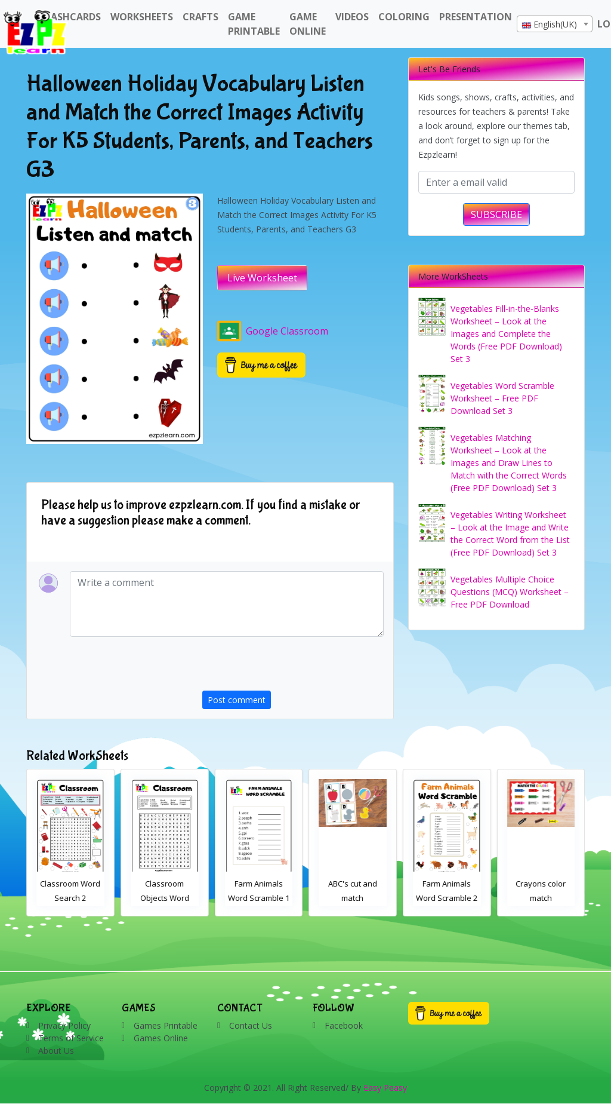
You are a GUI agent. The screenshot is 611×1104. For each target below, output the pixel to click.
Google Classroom (272, 331)
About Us (56, 1050)
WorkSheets (141, 16)
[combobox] (555, 24)
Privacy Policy (64, 1025)
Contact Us (250, 1025)
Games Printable (166, 1025)
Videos (352, 16)
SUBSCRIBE (496, 214)
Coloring (404, 16)
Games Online (161, 1038)
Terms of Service (71, 1038)
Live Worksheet (262, 277)
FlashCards (71, 16)
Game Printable (254, 24)
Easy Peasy (385, 1087)
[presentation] (293, 667)
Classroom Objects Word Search (258, 898)
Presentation (475, 16)
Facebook (344, 1025)
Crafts (200, 16)
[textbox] (554, 24)
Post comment (237, 700)
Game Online (307, 24)
